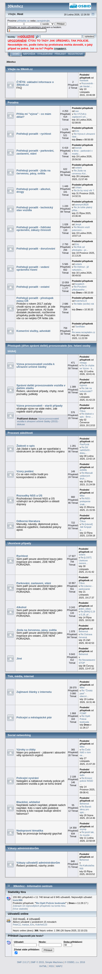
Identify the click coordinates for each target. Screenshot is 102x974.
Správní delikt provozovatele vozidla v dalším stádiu (40, 387)
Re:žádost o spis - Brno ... (87, 415)
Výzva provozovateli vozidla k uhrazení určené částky (35, 365)
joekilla (83, 470)
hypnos (83, 385)
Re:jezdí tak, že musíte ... (87, 833)
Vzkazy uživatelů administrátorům (38, 862)
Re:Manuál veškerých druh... (86, 476)
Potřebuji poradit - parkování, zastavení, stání (35, 152)
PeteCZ (17, 924)
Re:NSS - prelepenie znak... (85, 501)
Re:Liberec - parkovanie (86, 587)
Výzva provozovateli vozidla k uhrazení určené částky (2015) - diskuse (38, 421)
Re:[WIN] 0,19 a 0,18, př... (87, 613)
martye (25, 924)
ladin (82, 775)
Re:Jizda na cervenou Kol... (79, 172)
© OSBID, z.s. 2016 (75, 962)
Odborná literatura (28, 521)
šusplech (79, 284)
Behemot (83, 631)
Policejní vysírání (27, 778)
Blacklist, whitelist (28, 802)
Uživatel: (25, 943)
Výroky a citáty (25, 749)
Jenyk (78, 224)
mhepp (83, 362)
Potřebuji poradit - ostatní (32, 286)
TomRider (80, 326)
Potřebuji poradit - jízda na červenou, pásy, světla (33, 172)
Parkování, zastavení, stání (33, 583)
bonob (78, 148)
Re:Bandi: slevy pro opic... (86, 809)
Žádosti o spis (25, 445)
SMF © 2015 (37, 962)
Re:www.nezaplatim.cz (83, 332)
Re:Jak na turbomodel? (86, 389)
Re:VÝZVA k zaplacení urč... (80, 115)
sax (77, 111)
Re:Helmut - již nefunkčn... (80, 268)
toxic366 (17, 900)
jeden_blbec (85, 609)
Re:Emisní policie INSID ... (86, 781)
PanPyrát (84, 444)
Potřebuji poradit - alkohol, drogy (33, 190)
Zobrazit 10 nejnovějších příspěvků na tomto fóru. (39, 905)
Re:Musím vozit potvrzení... (81, 228)
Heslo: (50, 943)
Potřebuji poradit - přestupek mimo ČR (34, 299)
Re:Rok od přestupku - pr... (80, 248)
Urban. (78, 187)
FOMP (83, 713)
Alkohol (21, 607)
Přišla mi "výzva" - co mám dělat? (33, 115)
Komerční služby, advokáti (33, 330)
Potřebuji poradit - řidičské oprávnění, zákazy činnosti (33, 229)
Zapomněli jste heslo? (31, 936)
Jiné (19, 658)
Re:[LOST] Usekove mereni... (85, 560)
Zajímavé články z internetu (34, 691)
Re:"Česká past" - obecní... (86, 693)
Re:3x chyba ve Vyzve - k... (87, 367)
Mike (82, 495)
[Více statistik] (20, 908)
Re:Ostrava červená (85, 636)
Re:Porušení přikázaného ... (79, 288)
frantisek (84, 80)
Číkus (82, 411)
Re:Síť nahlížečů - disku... (85, 450)
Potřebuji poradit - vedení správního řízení (32, 268)
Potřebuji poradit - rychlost (33, 133)
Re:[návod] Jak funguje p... (86, 527)
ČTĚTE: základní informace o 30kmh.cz (35, 83)
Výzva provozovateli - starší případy (39, 405)
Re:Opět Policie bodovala (85, 719)
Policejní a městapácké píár (34, 717)
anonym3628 (81, 204)
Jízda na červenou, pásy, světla (36, 630)
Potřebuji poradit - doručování (35, 248)
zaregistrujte (43, 20)
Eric (77, 131)
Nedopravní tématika (29, 830)
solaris (78, 167)
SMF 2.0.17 (23, 962)
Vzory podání (24, 471)
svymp (83, 829)
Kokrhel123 (81, 301)
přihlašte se (23, 20)
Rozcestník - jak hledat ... (87, 85)
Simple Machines (54, 962)
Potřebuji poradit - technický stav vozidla (34, 209)
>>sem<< (60, 48)
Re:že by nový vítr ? (84, 190)
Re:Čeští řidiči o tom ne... (85, 752)
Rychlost (22, 556)
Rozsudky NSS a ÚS (29, 495)
